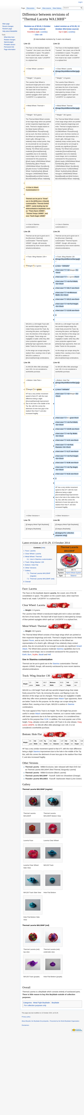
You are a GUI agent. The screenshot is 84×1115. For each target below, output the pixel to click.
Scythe (35, 654)
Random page (7, 29)
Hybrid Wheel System (73, 573)
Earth (24, 654)
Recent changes (7, 26)
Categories (27, 1003)
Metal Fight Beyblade (41, 1003)
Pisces (31, 640)
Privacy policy (26, 1017)
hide (43, 548)
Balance (74, 576)
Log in (80, 2)
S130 (46, 719)
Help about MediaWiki (9, 31)
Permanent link (9, 47)
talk (37, 32)
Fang (30, 722)
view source (40, 29)
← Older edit (37, 35)
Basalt (41, 654)
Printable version (9, 44)
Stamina (60, 649)
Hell (49, 654)
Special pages (8, 42)
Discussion (30, 8)
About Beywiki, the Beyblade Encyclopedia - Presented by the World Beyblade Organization (50, 1021)
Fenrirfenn (31, 32)
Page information (9, 49)
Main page (5, 24)
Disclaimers (25, 1025)
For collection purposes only (35, 1005)
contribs (44, 32)
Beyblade (55, 1003)
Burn (29, 654)
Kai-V (61, 32)
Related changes (9, 40)
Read (39, 8)
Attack (61, 699)
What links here (9, 37)
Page (23, 8)
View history (58, 8)
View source (47, 8)
